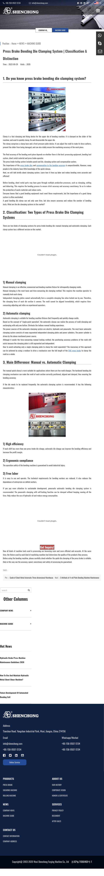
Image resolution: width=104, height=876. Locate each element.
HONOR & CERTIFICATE (60, 795)
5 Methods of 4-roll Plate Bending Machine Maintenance (79, 577)
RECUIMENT (56, 815)
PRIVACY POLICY (58, 810)
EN (97, 2)
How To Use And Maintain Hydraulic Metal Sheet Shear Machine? (14, 677)
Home (13, 43)
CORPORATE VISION (59, 790)
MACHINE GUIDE (60, 30)
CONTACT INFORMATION (11, 836)
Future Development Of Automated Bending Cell (14, 695)
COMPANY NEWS (44, 30)
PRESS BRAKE (7, 785)
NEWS (21, 43)
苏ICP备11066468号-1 (81, 862)
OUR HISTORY (57, 785)
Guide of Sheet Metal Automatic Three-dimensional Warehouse (31, 577)
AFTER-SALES (56, 821)
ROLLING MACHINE (9, 795)
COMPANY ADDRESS (10, 841)
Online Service (14, 762)
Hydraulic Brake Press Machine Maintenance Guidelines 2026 (12, 660)
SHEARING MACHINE (10, 790)
